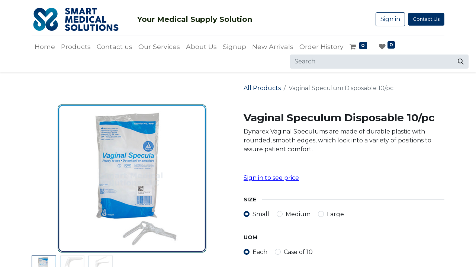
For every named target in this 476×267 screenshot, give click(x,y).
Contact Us (426, 19)
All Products (262, 88)
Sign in (390, 19)
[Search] (461, 62)
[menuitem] (45, 47)
